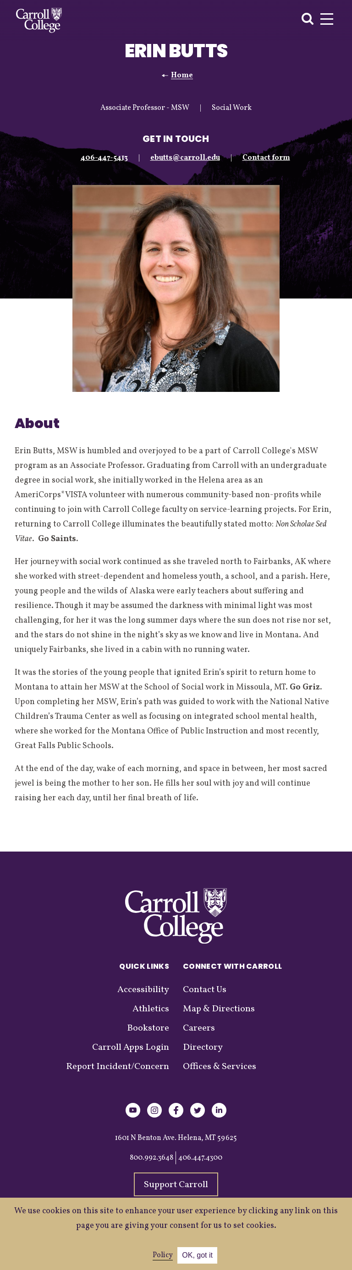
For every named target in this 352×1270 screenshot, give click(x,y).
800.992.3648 (151, 1158)
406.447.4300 (200, 1158)
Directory (203, 1047)
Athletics (150, 1009)
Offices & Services (219, 1066)
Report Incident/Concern (117, 1066)
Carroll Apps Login (130, 1047)
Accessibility (143, 989)
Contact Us (204, 989)
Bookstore (148, 1028)
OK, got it (197, 1255)
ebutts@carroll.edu (185, 158)
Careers (199, 1028)
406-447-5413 (104, 158)
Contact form (266, 158)
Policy (163, 1255)
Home (182, 76)
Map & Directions (219, 1009)
